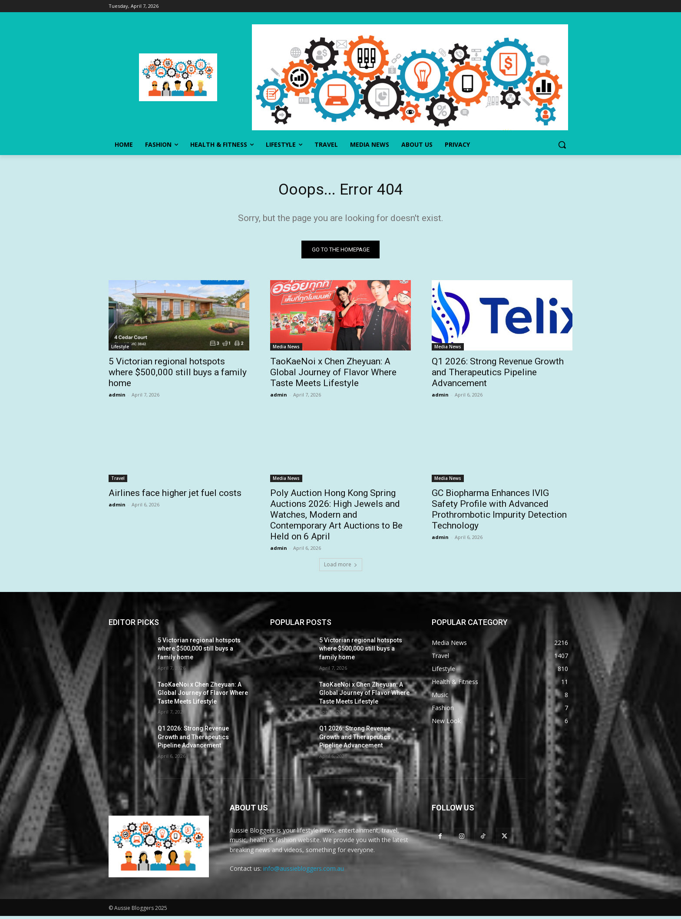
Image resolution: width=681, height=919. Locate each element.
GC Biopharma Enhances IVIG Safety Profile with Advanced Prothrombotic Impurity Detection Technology (499, 511)
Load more (340, 567)
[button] (562, 144)
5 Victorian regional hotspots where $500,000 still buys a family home (178, 375)
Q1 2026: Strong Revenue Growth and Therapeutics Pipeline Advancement (498, 375)
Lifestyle (120, 349)
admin (117, 397)
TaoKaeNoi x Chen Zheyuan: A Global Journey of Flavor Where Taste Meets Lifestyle (333, 375)
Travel (118, 481)
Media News (286, 349)
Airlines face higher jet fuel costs (175, 495)
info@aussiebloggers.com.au (303, 871)
